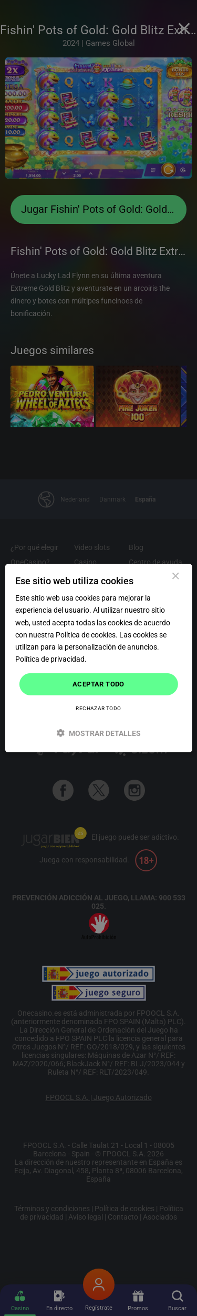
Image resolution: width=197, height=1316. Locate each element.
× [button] (175, 577)
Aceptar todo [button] (98, 684)
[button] (98, 732)
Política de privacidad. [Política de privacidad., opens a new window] (51, 659)
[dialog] (98, 658)
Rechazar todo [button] (98, 708)
